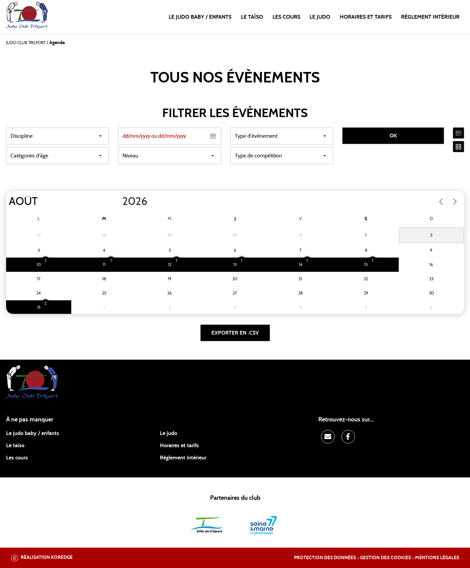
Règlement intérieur (430, 17)
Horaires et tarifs (366, 17)
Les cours (286, 17)
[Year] (116, 201)
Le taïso (252, 17)
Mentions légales (437, 557)
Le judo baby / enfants (200, 17)
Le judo (319, 17)
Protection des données (325, 557)
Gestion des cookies (385, 557)
